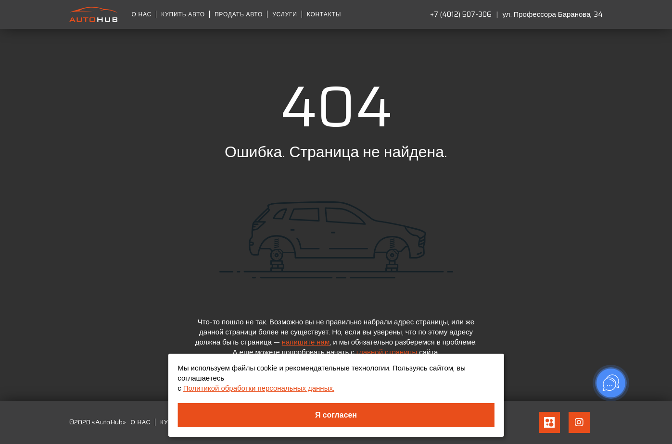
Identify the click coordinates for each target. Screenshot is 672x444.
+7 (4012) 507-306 (461, 14)
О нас (142, 14)
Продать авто (239, 14)
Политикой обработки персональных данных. (258, 388)
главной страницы (386, 352)
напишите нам (306, 342)
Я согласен (336, 415)
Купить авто (183, 14)
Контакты (324, 14)
